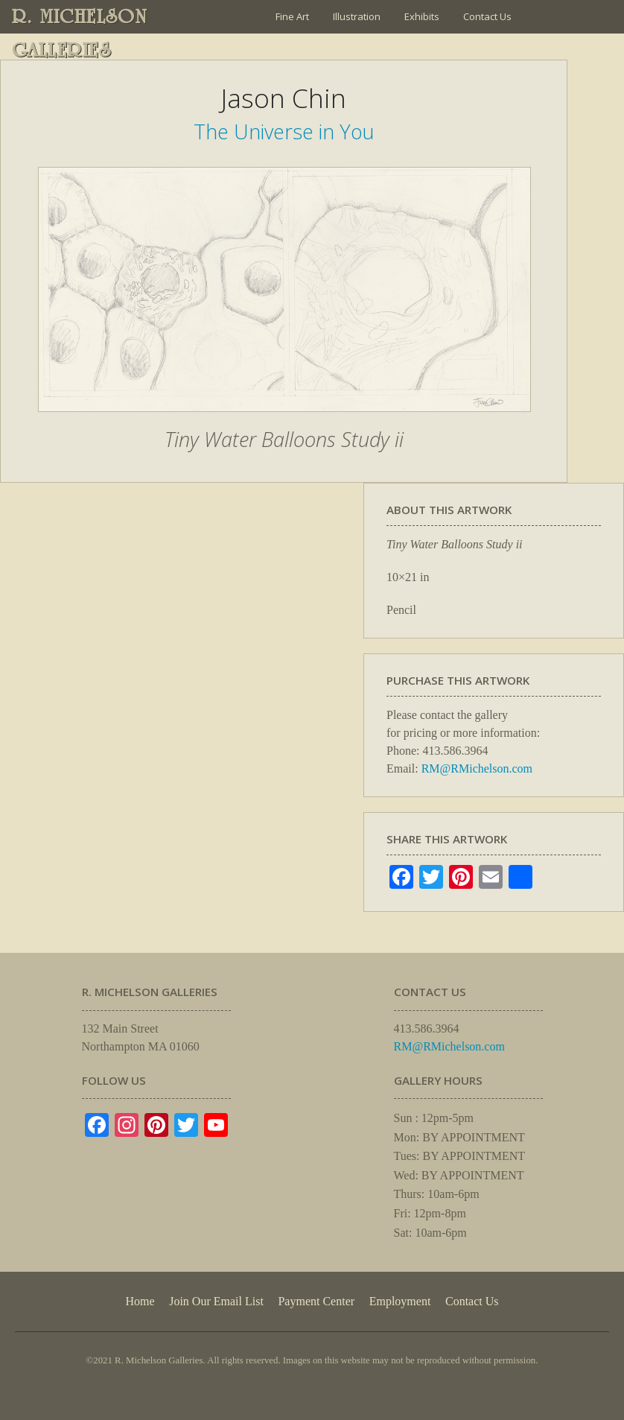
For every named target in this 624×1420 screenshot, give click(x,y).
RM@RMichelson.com (476, 768)
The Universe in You (284, 131)
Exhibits (421, 16)
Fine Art (292, 16)
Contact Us (487, 16)
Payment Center (316, 1301)
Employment (400, 1301)
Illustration (357, 16)
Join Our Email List (315, 50)
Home (139, 1301)
